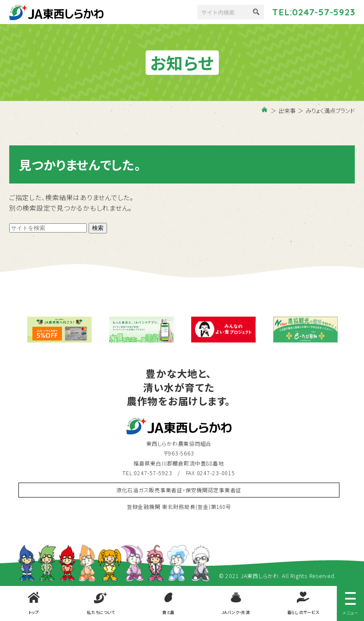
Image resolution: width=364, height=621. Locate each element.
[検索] (229, 12)
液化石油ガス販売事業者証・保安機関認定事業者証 (178, 490)
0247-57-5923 (323, 12)
